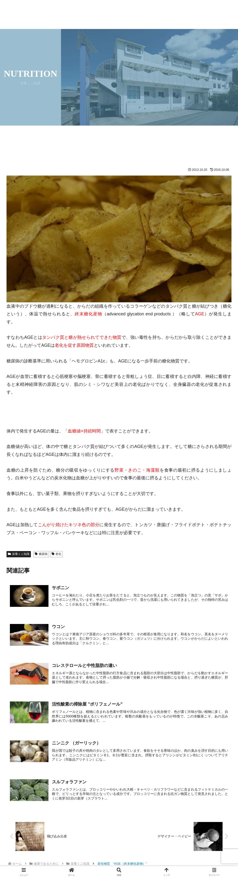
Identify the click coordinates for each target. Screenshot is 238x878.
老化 (56, 554)
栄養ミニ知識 (18, 554)
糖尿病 (41, 554)
